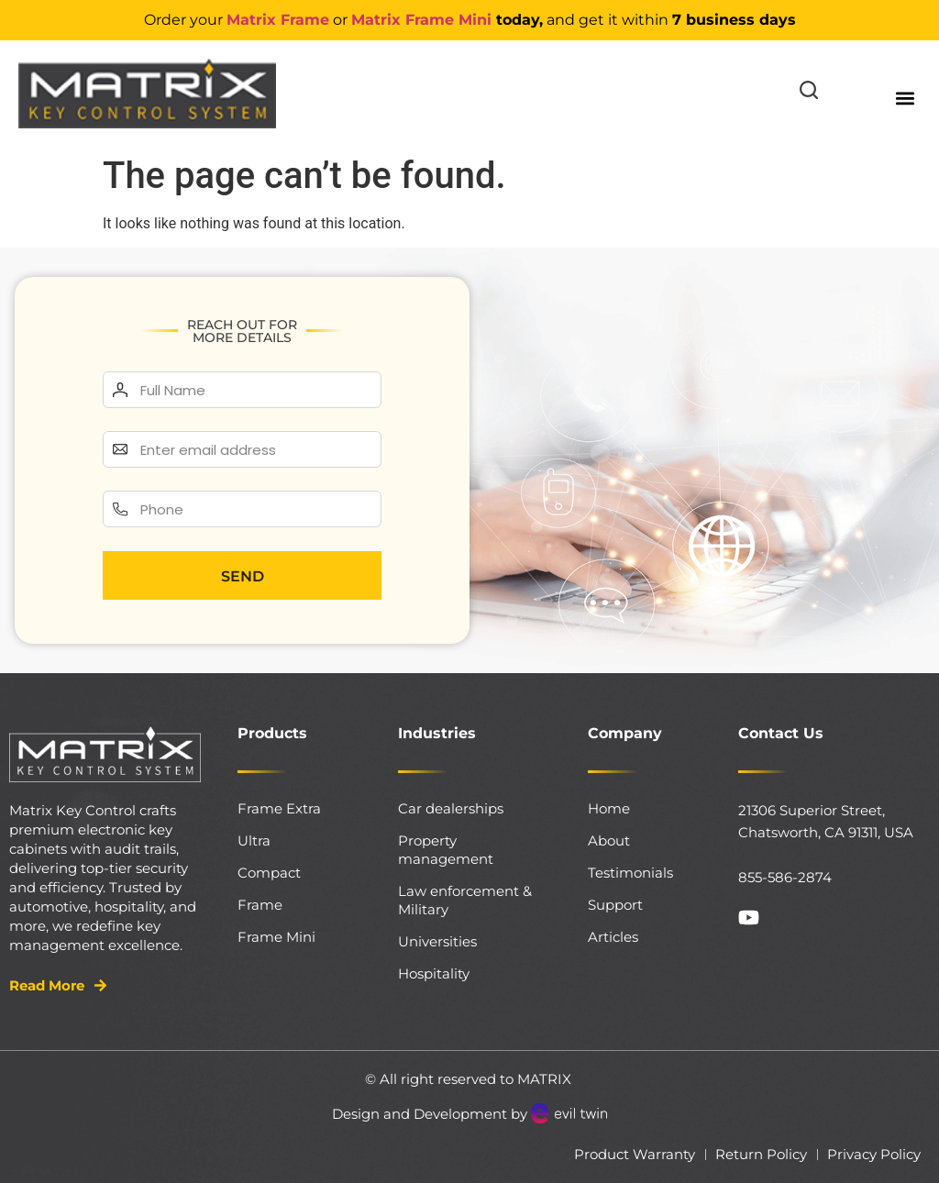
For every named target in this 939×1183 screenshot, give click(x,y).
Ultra (254, 840)
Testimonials (630, 872)
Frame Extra (279, 808)
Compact (269, 872)
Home (609, 808)
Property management (445, 850)
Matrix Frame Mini (421, 19)
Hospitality (434, 973)
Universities (437, 941)
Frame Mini (276, 936)
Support (615, 904)
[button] (905, 98)
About (609, 840)
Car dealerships (450, 808)
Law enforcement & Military (465, 900)
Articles (613, 936)
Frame (260, 904)
